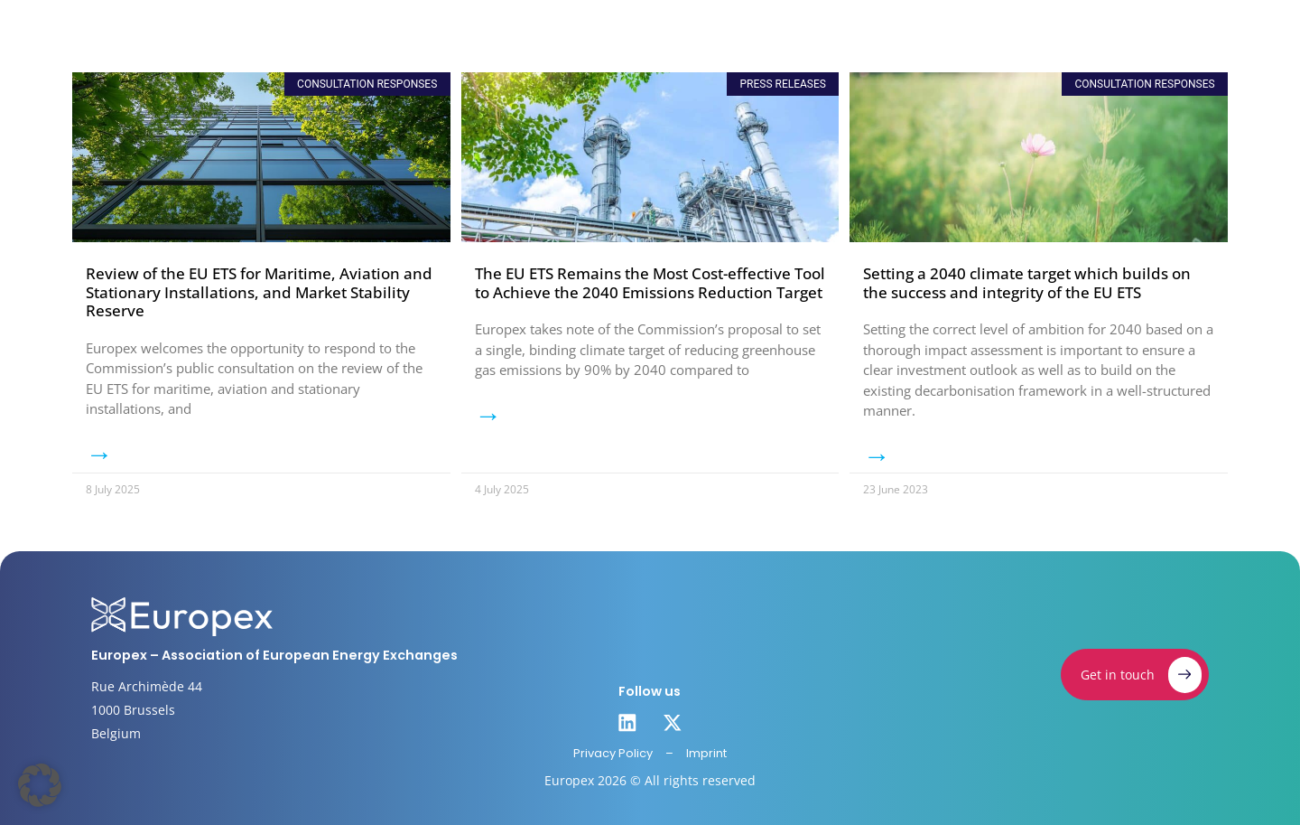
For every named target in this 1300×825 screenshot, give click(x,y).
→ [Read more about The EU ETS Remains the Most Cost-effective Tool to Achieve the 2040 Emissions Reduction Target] (488, 415)
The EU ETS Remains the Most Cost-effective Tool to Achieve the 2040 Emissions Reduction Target (650, 282)
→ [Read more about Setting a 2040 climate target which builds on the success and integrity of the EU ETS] (876, 455)
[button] (39, 785)
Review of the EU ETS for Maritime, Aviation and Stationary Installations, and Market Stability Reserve (259, 292)
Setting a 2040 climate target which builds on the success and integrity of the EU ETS (1027, 282)
